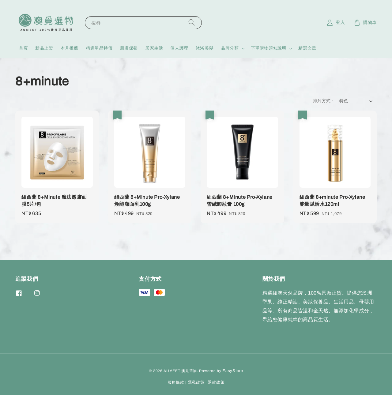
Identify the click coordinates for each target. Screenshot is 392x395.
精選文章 (307, 48)
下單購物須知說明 (269, 48)
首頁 (23, 48)
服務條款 (176, 382)
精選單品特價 (99, 48)
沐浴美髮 (204, 48)
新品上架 (44, 48)
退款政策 (216, 382)
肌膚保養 (129, 48)
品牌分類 (230, 48)
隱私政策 (196, 382)
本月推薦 (69, 48)
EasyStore (232, 371)
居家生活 (154, 48)
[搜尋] (192, 22)
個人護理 (179, 48)
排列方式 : (323, 101)
